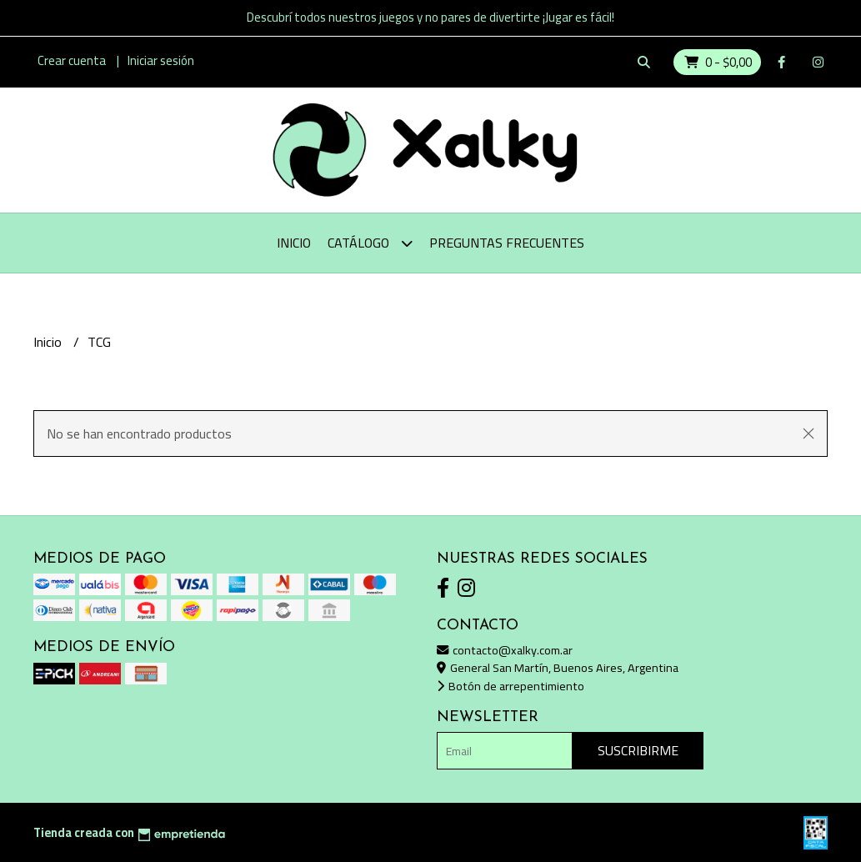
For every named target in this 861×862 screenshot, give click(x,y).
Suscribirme (638, 750)
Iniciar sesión (161, 60)
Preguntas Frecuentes (506, 242)
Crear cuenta (72, 60)
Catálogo (370, 243)
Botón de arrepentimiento (510, 685)
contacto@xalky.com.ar (505, 650)
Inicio (294, 242)
